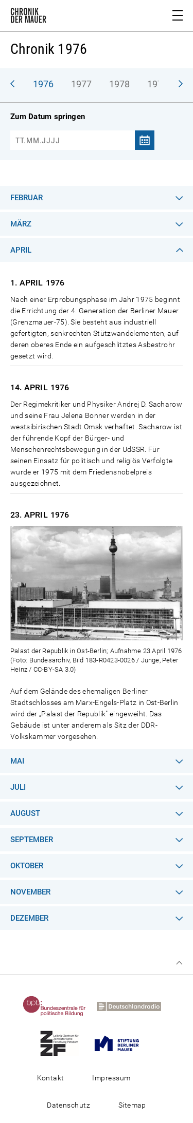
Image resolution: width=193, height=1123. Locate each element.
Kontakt (50, 1078)
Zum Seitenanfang (179, 963)
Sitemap (132, 1105)
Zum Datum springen (47, 116)
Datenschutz (68, 1105)
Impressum (111, 1078)
